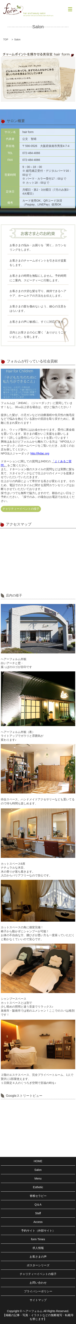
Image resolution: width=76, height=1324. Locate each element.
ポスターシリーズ (38, 1265)
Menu (38, 1178)
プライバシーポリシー (38, 1291)
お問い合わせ (38, 1282)
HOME (38, 1161)
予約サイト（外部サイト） (38, 1230)
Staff (38, 1213)
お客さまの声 (38, 1256)
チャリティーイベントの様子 (20, 508)
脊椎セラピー (38, 1195)
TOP (5, 39)
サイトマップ (38, 1300)
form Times (38, 1239)
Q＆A (37, 1204)
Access (38, 1222)
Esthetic (38, 1187)
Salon (38, 1169)
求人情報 (38, 1248)
